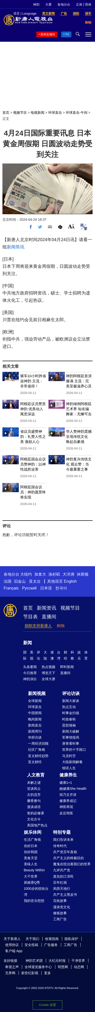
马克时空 (69, 756)
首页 (5, 112)
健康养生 (68, 775)
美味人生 (31, 864)
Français (11, 588)
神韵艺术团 (34, 961)
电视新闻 (37, 112)
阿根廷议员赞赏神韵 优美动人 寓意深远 (33, 409)
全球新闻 (35, 701)
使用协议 (12, 945)
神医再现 (66, 807)
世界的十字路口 (74, 749)
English (70, 581)
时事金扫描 (70, 713)
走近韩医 (66, 813)
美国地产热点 (37, 825)
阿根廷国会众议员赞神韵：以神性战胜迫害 (33, 464)
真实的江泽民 (63, 876)
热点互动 (69, 707)
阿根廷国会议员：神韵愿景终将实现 (33, 492)
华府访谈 (35, 737)
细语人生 (69, 768)
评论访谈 (71, 693)
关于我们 (32, 939)
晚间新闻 (35, 719)
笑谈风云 (34, 789)
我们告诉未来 (63, 839)
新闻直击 (35, 725)
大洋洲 (68, 574)
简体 (88, 4)
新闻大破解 (70, 731)
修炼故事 (60, 913)
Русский (29, 588)
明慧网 (63, 967)
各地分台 (63, 4)
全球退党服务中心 (38, 967)
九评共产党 (61, 870)
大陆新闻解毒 (72, 762)
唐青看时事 (70, 743)
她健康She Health (72, 789)
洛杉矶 (54, 574)
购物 (61, 626)
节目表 (30, 616)
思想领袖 (69, 725)
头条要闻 (30, 667)
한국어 (61, 588)
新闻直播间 (47, 34)
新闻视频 (37, 693)
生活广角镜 (32, 839)
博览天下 (48, 673)
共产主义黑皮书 (65, 895)
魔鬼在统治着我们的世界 (72, 864)
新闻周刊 (35, 731)
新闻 (27, 642)
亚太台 (35, 581)
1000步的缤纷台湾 (36, 892)
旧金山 (20, 581)
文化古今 (34, 819)
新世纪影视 (29, 973)
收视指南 (52, 939)
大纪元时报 (57, 961)
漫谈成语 (34, 807)
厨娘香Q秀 (32, 882)
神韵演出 (30, 679)
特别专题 (62, 832)
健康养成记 (67, 801)
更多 (47, 973)
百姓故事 (60, 901)
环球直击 (55, 112)
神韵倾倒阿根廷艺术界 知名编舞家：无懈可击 (79, 409)
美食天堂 (31, 858)
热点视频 (48, 667)
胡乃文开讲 (67, 795)
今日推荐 (30, 673)
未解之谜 (34, 782)
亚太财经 (35, 762)
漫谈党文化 (61, 907)
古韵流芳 (34, 795)
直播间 (49, 616)
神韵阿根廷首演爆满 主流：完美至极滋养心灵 (79, 381)
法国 (7, 581)
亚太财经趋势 (38, 756)
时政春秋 (69, 719)
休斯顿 (82, 574)
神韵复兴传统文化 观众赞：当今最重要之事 (79, 464)
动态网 (79, 967)
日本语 (46, 588)
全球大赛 (48, 679)
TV (67, 34)
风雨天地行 (61, 888)
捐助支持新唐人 (38, 626)
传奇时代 (60, 846)
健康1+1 (65, 782)
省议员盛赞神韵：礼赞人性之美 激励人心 (33, 436)
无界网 (10, 973)
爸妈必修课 (35, 813)
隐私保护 (71, 939)
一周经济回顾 (38, 743)
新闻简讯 (15, 247)
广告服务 (51, 945)
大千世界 (31, 876)
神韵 (36, 4)
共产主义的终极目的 (68, 858)
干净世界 (78, 961)
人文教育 (36, 775)
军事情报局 (70, 737)
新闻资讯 (46, 608)
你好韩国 (31, 852)
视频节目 (20, 112)
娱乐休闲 (32, 832)
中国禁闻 (35, 713)
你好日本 (31, 846)
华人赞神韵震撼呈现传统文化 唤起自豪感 (79, 436)
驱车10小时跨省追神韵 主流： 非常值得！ (33, 381)
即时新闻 (67, 667)
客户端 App (13, 951)
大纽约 (26, 574)
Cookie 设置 (47, 1005)
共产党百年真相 (65, 852)
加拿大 (40, 574)
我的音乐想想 (34, 901)
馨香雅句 (34, 801)
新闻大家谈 (70, 701)
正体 (79, 4)
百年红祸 (60, 882)
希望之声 (12, 967)
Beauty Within (34, 870)
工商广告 (60, 919)
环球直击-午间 (76, 112)
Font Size (71, 226)
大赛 (48, 4)
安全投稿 (31, 945)
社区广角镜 (36, 749)
